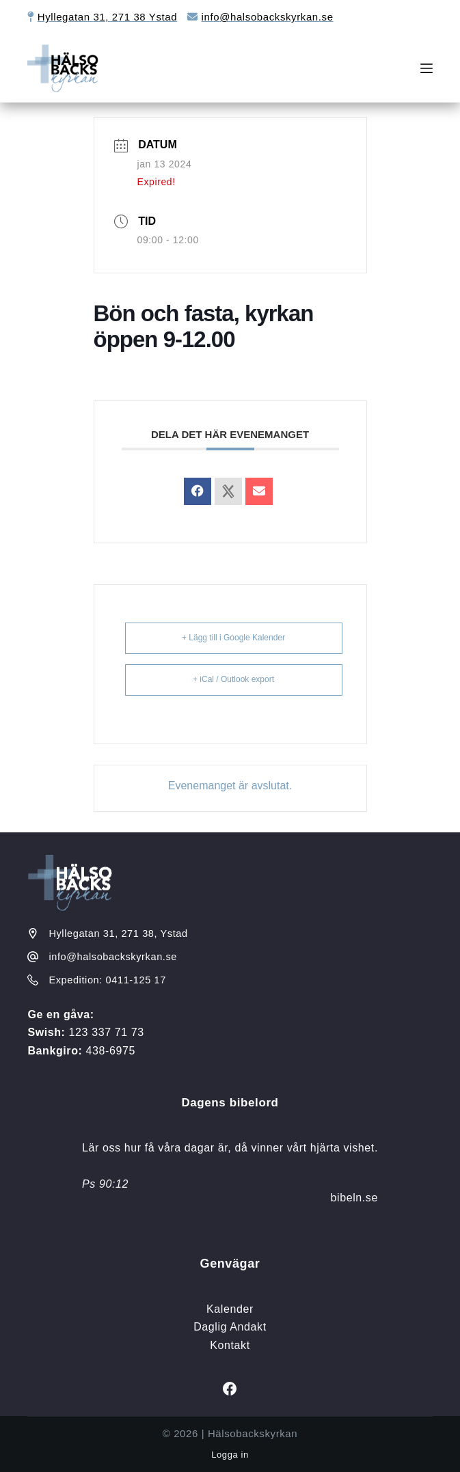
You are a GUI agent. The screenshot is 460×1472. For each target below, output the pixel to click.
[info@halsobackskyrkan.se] (32, 956)
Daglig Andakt (230, 1327)
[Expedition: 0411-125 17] (32, 979)
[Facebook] (229, 1388)
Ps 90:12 (105, 1184)
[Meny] (426, 68)
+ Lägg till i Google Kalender (233, 637)
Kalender (230, 1309)
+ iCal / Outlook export (233, 679)
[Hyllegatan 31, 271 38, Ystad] (32, 933)
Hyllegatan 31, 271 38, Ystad (118, 933)
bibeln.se (354, 1197)
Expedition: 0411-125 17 (107, 979)
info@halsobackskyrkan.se (268, 17)
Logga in (230, 1454)
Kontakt (229, 1345)
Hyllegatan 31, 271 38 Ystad (107, 17)
